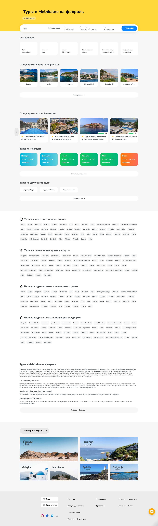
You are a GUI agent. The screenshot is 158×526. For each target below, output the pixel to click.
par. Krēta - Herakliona (28, 270)
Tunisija (61, 229)
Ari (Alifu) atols (99, 256)
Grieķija (46, 225)
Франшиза (100, 506)
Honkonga (24, 234)
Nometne (68, 261)
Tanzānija (86, 229)
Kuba (82, 234)
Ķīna (88, 234)
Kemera (38, 275)
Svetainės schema (126, 506)
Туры (46, 499)
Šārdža (60, 261)
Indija (22, 229)
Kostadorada (87, 270)
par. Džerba (55, 256)
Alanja (127, 270)
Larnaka (75, 265)
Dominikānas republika (129, 225)
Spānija (54, 225)
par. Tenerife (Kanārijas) (114, 270)
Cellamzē (109, 261)
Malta (102, 234)
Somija (83, 239)
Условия (122, 499)
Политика (132, 499)
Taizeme (67, 239)
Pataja (134, 256)
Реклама (71, 499)
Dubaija (43, 261)
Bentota (126, 256)
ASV (60, 239)
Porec (44, 265)
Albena (117, 261)
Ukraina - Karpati (33, 229)
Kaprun (94, 261)
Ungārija (111, 229)
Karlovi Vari (101, 265)
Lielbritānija (121, 229)
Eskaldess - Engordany (82, 261)
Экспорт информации (77, 519)
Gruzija (43, 234)
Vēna (102, 261)
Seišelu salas (34, 239)
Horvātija (85, 225)
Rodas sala (59, 270)
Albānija (115, 225)
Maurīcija (126, 234)
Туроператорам (74, 512)
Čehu (90, 239)
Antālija (135, 270)
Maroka (108, 234)
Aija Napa (67, 265)
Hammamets (66, 256)
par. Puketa (24, 261)
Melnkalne (30, 18)
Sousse (75, 256)
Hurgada (23, 256)
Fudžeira (52, 261)
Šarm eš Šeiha (34, 256)
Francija (75, 239)
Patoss (92, 265)
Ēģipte (30, 225)
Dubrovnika (36, 265)
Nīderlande (34, 234)
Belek (22, 275)
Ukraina (69, 229)
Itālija (92, 225)
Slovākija (44, 239)
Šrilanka (77, 229)
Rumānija (23, 239)
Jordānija (75, 234)
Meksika (53, 229)
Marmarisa (47, 275)
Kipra (77, 225)
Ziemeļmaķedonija (103, 225)
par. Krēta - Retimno (46, 270)
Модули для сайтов (76, 506)
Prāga (110, 265)
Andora (94, 229)
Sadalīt (58, 265)
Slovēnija (53, 239)
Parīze (117, 265)
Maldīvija (44, 229)
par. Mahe (45, 256)
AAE (71, 225)
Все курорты (79, 95)
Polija (134, 234)
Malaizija (117, 234)
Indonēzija (58, 234)
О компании (101, 499)
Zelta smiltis (24, 265)
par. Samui (34, 261)
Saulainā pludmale (129, 261)
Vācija (50, 234)
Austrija (102, 229)
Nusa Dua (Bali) (86, 256)
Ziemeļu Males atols (114, 256)
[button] (141, 132)
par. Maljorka (98, 270)
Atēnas (124, 265)
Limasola (84, 265)
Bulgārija (38, 225)
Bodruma (30, 275)
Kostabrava (76, 270)
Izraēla (67, 234)
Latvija (95, 234)
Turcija (22, 225)
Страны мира (50, 505)
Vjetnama (130, 229)
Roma (68, 270)
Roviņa (51, 265)
